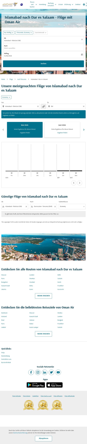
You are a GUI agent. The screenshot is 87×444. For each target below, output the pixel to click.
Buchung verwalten (52, 4)
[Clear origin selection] (38, 106)
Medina (60, 313)
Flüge (11, 79)
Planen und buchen (34, 4)
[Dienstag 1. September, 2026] (63, 170)
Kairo (31, 289)
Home (3, 79)
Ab (5, 38)
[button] (24, 32)
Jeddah (3, 327)
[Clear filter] (26, 206)
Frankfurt (61, 286)
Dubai (31, 324)
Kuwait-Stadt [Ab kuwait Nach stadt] (5, 286)
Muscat (3, 275)
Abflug (6, 53)
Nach (5, 46)
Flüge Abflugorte (58, 396)
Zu (48, 102)
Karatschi (61, 289)
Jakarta (3, 289)
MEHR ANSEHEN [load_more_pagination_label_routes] (43, 296)
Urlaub (60, 4)
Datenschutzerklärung (20, 433)
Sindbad (77, 4)
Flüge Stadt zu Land (46, 396)
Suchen (43, 64)
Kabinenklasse (63, 202)
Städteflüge (35, 396)
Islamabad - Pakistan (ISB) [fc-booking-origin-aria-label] (12, 40)
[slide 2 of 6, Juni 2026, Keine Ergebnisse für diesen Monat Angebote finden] (62, 129)
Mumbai (32, 278)
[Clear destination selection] (84, 106)
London (31, 275)
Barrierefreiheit (6, 362)
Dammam (4, 313)
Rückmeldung (5, 356)
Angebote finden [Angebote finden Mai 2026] (25, 133)
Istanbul (32, 282)
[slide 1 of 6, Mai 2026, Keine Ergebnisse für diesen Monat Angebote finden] (25, 129)
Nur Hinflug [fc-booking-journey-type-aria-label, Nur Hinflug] (7, 32)
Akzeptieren (43, 438)
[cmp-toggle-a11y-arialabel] (43, 106)
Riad (2, 320)
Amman (31, 320)
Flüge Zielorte (26, 396)
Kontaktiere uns (6, 359)
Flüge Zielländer (16, 396)
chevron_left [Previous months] (3, 130)
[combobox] (21, 106)
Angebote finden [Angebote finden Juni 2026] (62, 133)
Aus (2, 102)
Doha (31, 286)
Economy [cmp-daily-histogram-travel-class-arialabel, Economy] (5, 97)
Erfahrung (69, 4)
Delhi (59, 275)
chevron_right (79, 183)
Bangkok (60, 320)
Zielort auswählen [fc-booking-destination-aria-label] (9, 48)
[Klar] (82, 39)
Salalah (60, 278)
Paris (3, 278)
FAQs (3, 353)
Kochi (59, 282)
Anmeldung (42, 4)
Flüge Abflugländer (70, 396)
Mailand (4, 316)
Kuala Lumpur (33, 327)
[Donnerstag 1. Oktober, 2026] (76, 170)
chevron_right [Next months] (84, 130)
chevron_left (74, 183)
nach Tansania (21, 79)
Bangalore (4, 282)
